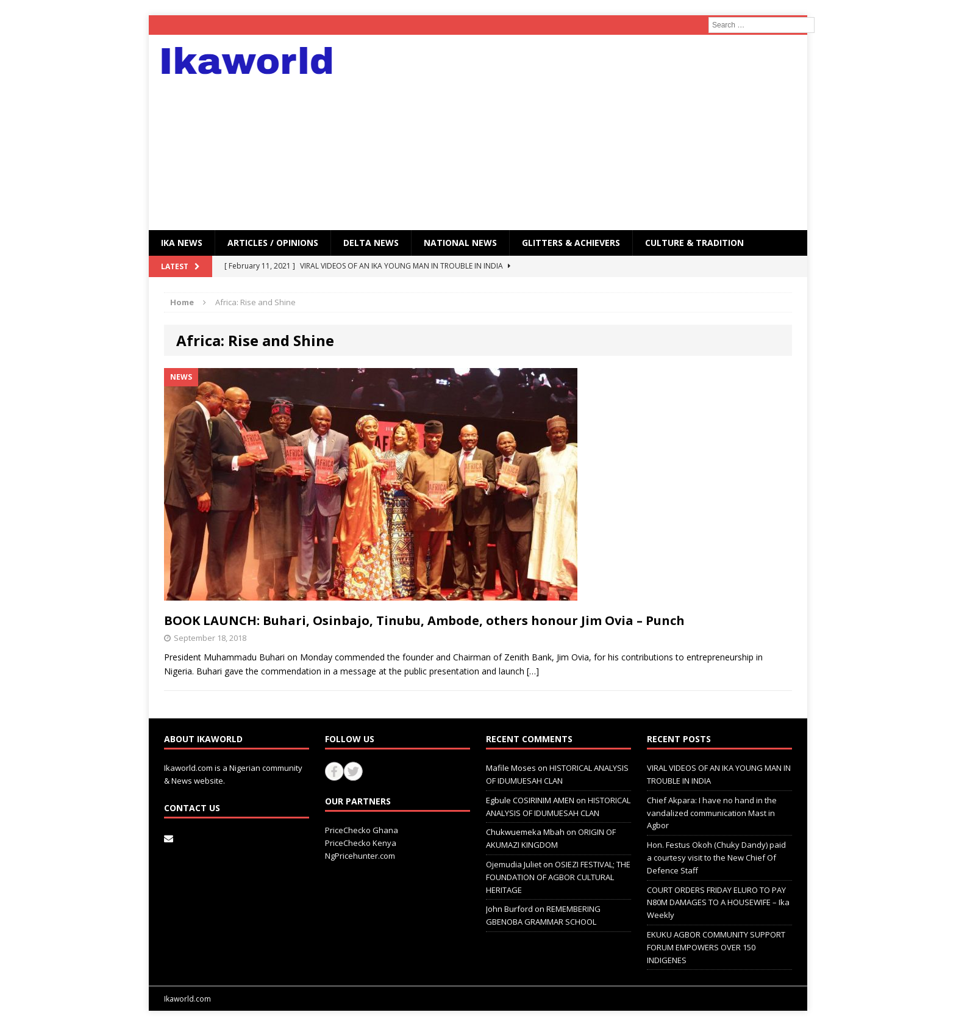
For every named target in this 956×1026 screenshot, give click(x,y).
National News (460, 242)
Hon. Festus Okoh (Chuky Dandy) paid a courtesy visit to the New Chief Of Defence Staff (716, 857)
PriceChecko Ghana (361, 830)
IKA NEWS (181, 242)
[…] (533, 671)
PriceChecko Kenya (360, 842)
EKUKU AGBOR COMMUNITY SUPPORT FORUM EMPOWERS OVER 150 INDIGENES (716, 947)
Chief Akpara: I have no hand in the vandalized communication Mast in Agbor (712, 813)
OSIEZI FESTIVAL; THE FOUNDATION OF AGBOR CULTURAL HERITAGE (558, 877)
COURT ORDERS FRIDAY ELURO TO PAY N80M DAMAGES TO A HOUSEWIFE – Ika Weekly (718, 902)
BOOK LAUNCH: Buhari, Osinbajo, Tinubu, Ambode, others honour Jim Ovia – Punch (424, 620)
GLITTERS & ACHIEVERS (571, 242)
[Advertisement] (584, 132)
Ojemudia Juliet (513, 864)
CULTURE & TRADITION (694, 242)
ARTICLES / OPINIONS (272, 242)
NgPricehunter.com (360, 855)
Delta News (371, 242)
